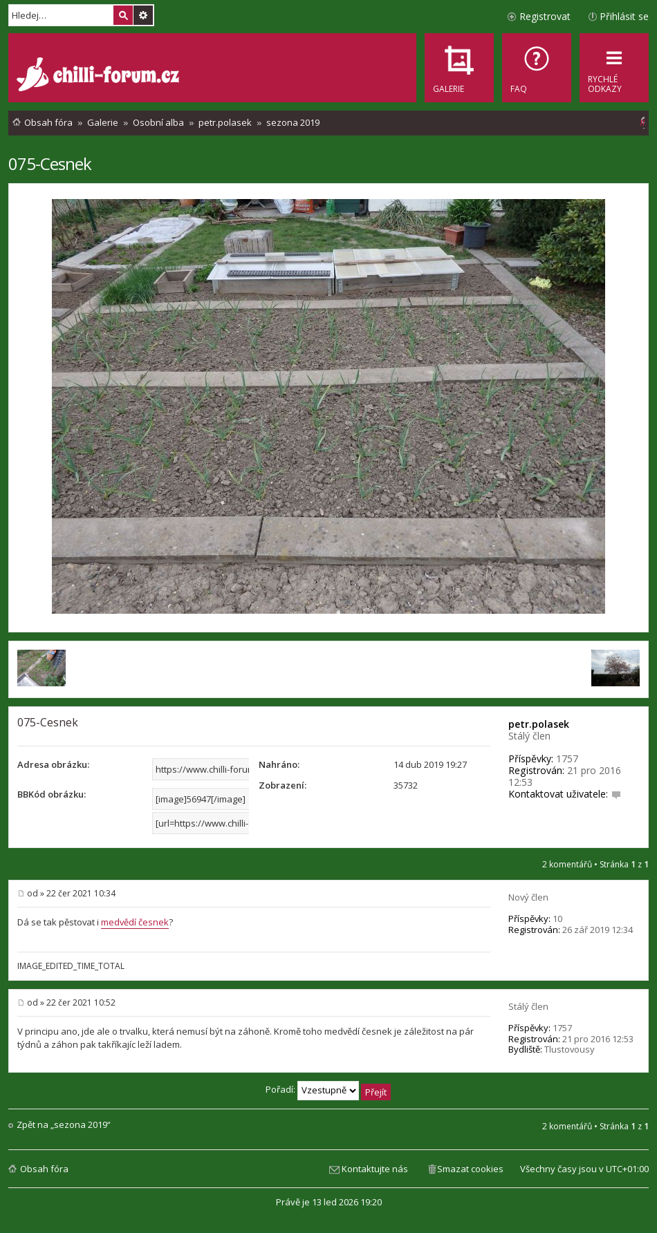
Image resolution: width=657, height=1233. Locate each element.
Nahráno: (279, 764)
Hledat (123, 15)
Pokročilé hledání (143, 15)
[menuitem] (536, 67)
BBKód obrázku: (51, 794)
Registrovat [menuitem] (545, 16)
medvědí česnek (135, 922)
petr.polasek (538, 724)
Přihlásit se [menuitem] (624, 16)
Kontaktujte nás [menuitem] (375, 1169)
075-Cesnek (49, 163)
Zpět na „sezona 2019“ (64, 1125)
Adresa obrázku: (53, 764)
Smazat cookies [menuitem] (470, 1169)
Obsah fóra (44, 1169)
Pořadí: (328, 1089)
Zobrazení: (282, 785)
